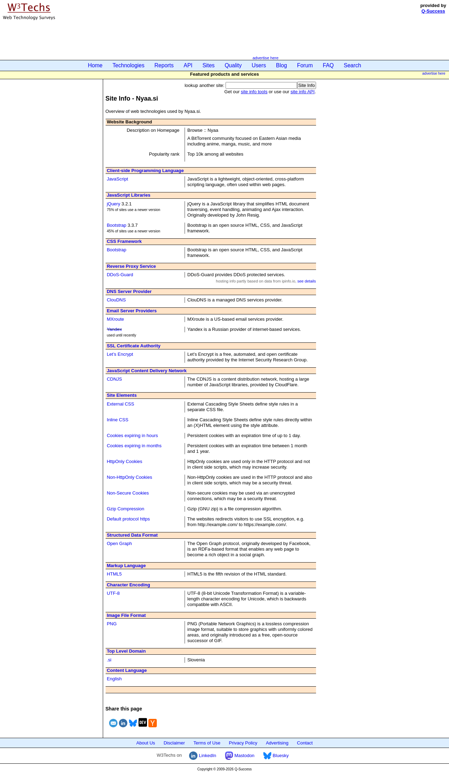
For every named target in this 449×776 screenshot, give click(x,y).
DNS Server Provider (129, 291)
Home (95, 65)
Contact (305, 743)
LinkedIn (202, 755)
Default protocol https (128, 519)
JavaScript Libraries (128, 195)
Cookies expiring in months (134, 445)
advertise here (266, 57)
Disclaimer (174, 743)
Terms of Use (207, 743)
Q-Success (433, 11)
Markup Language (126, 565)
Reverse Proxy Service (131, 266)
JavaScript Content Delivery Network (147, 370)
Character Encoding (128, 584)
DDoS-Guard (120, 274)
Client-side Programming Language (145, 170)
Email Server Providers (131, 310)
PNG (111, 623)
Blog (281, 65)
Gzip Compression (125, 508)
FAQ (328, 65)
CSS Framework (124, 241)
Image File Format (126, 615)
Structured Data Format (132, 535)
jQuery (113, 203)
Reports (164, 65)
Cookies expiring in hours (132, 435)
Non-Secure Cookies (128, 493)
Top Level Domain (126, 651)
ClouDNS (116, 299)
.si (109, 659)
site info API (302, 91)
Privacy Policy (243, 743)
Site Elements (121, 395)
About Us (145, 743)
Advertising (277, 743)
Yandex (114, 329)
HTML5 (114, 574)
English (114, 678)
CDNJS (114, 379)
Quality (233, 65)
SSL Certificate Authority (133, 345)
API (188, 65)
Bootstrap (116, 225)
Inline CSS (117, 419)
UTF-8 (113, 593)
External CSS (120, 404)
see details (306, 281)
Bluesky (276, 755)
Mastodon (240, 755)
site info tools (254, 91)
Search (352, 65)
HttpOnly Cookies (124, 461)
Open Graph (119, 543)
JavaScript (117, 179)
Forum (305, 65)
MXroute (115, 319)
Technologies (129, 65)
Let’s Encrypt (120, 354)
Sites (208, 65)
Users (259, 65)
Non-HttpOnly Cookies (129, 477)
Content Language (127, 670)
